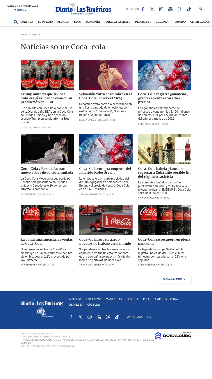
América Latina (117, 22)
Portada (26, 22)
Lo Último (45, 22)
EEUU (77, 22)
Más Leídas (114, 299)
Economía (92, 22)
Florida (63, 22)
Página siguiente (174, 279)
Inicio (24, 34)
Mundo (180, 22)
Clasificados (201, 22)
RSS (149, 317)
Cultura (163, 22)
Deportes (143, 22)
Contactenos (134, 317)
